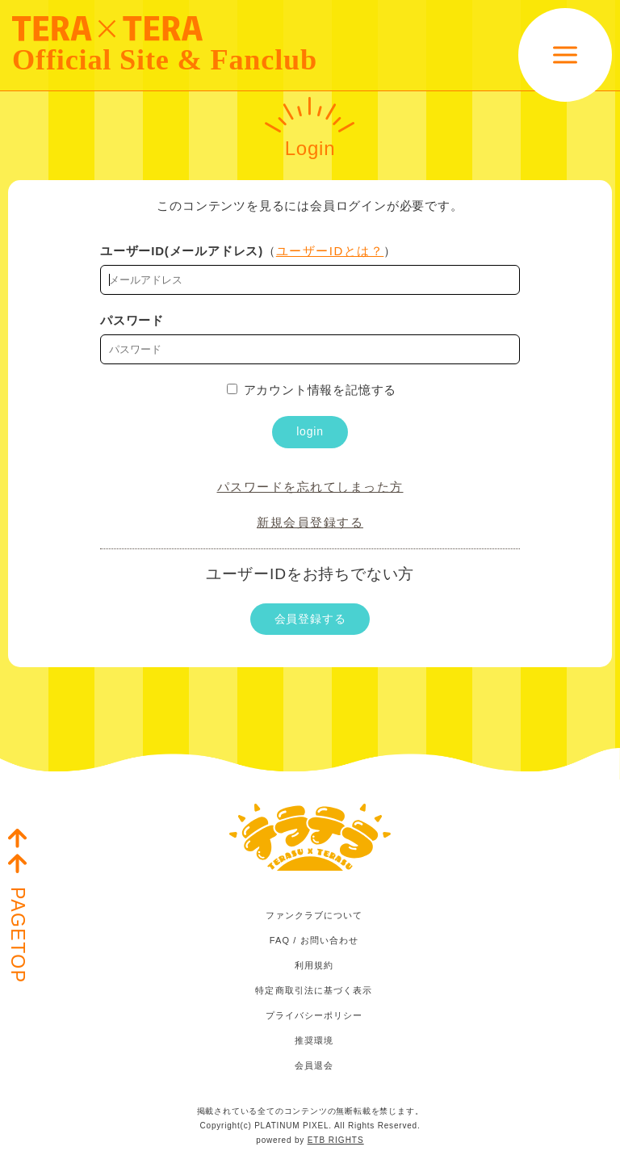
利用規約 (314, 965)
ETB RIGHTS (336, 1140)
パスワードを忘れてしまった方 (310, 487)
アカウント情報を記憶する (312, 390)
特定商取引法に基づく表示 (313, 990)
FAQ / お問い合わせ (314, 940)
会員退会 (314, 1065)
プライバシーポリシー (314, 1015)
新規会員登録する (310, 522)
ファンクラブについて (314, 915)
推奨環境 (314, 1040)
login (310, 431)
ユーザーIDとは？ (330, 251)
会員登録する (310, 618)
